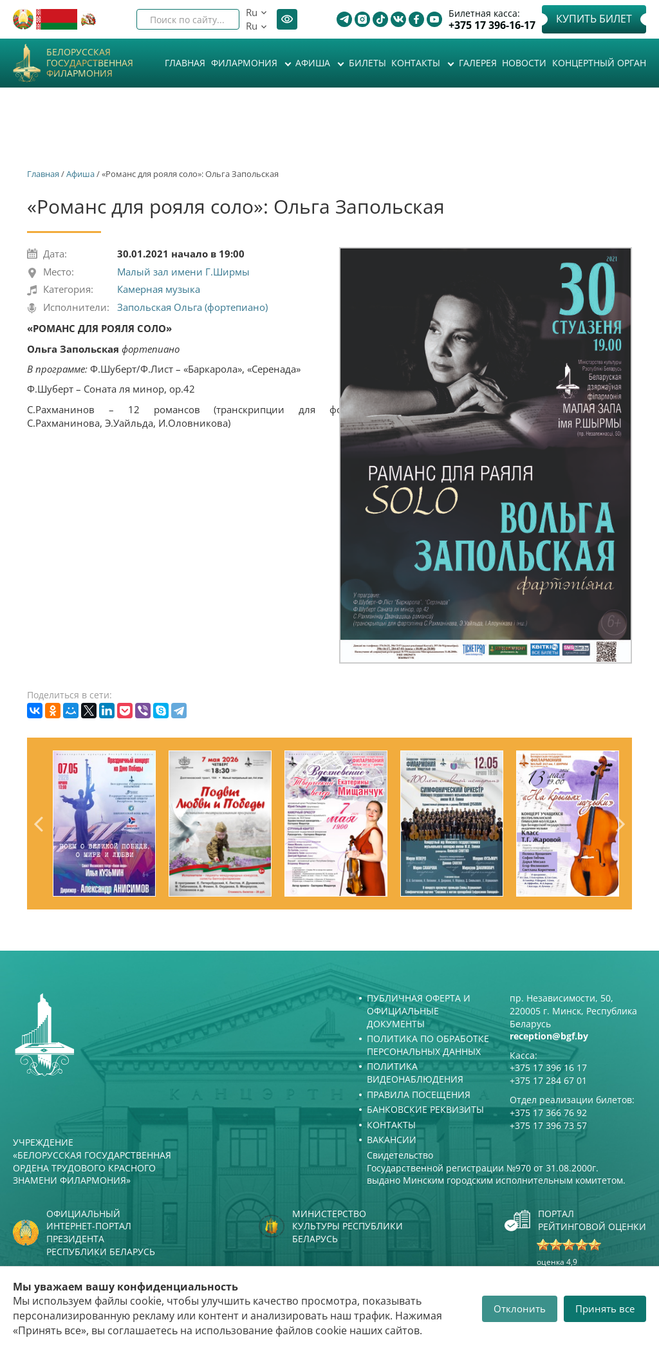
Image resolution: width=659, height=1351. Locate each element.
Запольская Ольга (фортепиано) (192, 307)
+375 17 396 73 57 (548, 1125)
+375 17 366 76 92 (548, 1112)
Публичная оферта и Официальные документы (418, 1010)
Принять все (605, 1308)
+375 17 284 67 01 (548, 1080)
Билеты (367, 63)
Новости (524, 63)
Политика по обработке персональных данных (428, 1045)
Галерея (478, 63)
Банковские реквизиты (425, 1109)
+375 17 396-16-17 (492, 25)
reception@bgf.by (549, 1036)
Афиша (314, 63)
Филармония (245, 63)
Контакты (417, 63)
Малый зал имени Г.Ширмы (183, 271)
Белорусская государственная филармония (89, 63)
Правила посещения (418, 1094)
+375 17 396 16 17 (548, 1067)
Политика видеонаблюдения (415, 1072)
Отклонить (520, 1308)
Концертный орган (599, 63)
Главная (185, 63)
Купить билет (594, 19)
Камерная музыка (158, 289)
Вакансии (391, 1139)
